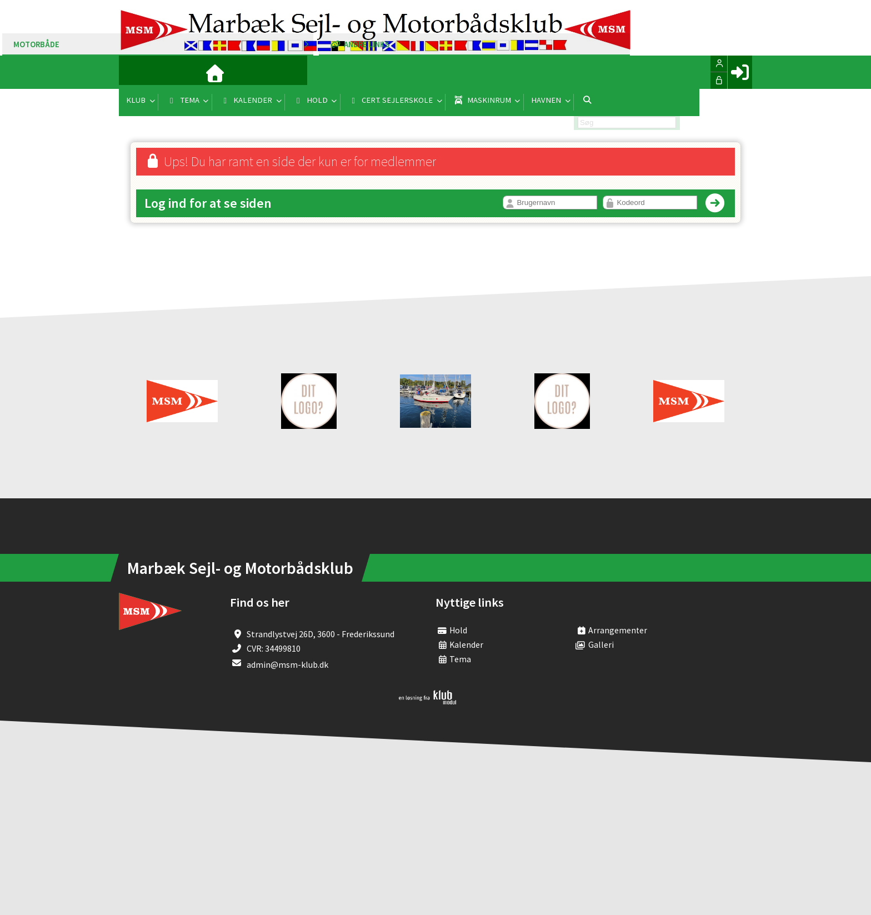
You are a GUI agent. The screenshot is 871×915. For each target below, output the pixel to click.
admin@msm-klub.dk (287, 664)
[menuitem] (135, 72)
